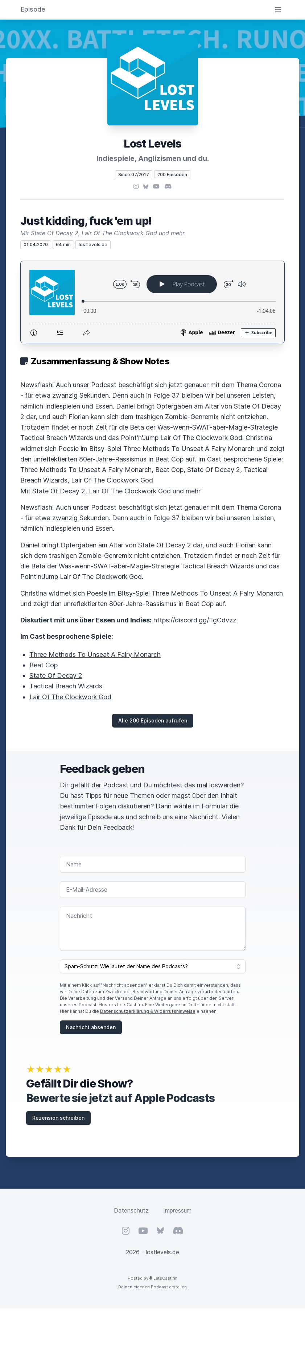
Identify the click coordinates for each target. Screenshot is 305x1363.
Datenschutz (131, 1210)
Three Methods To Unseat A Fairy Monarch (95, 654)
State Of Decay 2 (55, 675)
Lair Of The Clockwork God (70, 697)
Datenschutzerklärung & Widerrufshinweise (147, 1011)
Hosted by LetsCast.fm (152, 1278)
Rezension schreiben (58, 1118)
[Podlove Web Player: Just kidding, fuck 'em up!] (152, 302)
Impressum (177, 1210)
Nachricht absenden (91, 1027)
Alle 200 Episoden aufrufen (152, 720)
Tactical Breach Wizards (65, 686)
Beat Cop (43, 665)
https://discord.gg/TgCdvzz (194, 620)
